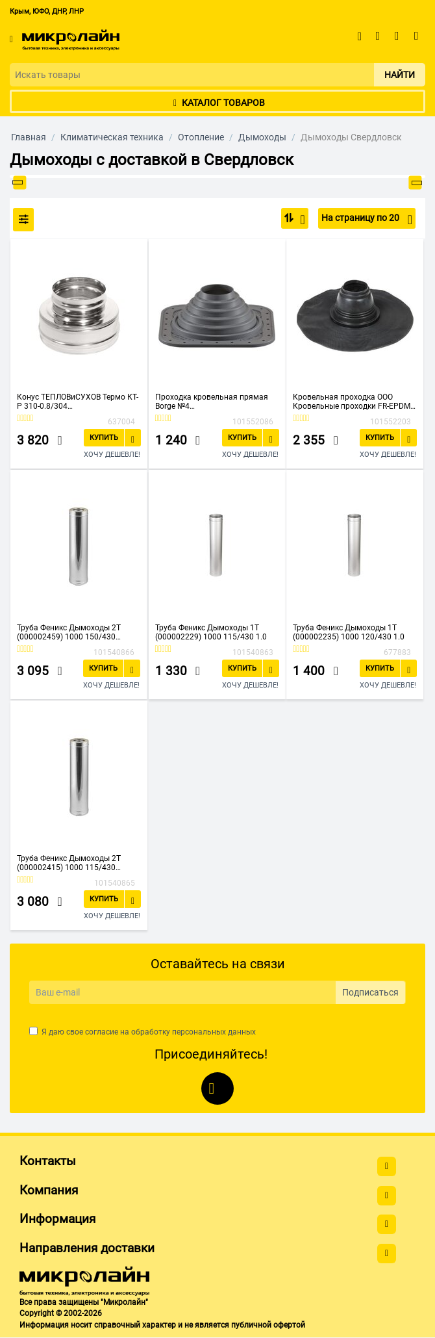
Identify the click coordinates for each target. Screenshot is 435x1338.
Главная (28, 137)
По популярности (298, 219)
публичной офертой (268, 1325)
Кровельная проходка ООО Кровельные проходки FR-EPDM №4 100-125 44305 (351, 401)
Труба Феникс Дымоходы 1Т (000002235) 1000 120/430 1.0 (348, 632)
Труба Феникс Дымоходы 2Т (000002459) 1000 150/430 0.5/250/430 (69, 632)
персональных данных (214, 1031)
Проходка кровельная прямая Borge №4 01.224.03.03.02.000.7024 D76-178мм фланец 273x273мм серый (211, 401)
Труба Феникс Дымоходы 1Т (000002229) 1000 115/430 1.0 (211, 632)
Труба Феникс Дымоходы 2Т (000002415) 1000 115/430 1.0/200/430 (69, 863)
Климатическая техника (112, 137)
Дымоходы (262, 137)
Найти (399, 75)
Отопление (201, 137)
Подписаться (370, 992)
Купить (104, 437)
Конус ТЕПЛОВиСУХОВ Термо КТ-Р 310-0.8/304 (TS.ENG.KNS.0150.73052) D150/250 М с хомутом (77, 401)
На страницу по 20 (366, 219)
